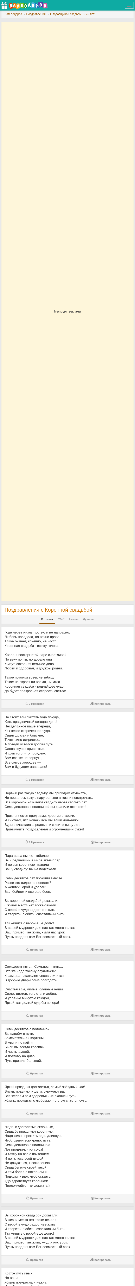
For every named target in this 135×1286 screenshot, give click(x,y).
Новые (73, 619)
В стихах (47, 619)
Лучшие (88, 619)
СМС (61, 619)
